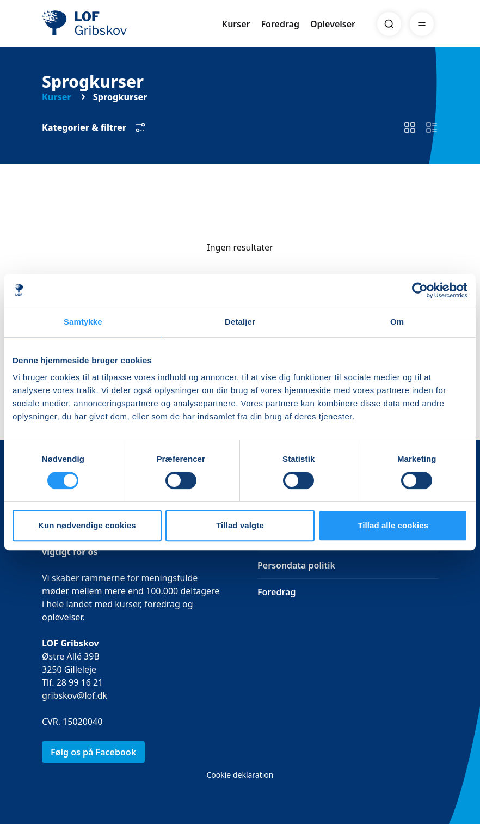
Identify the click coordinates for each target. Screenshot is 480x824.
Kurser (236, 24)
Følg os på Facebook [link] (93, 752)
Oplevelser (332, 24)
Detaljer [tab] (240, 321)
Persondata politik (296, 565)
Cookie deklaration (239, 775)
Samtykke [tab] (83, 321)
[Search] (389, 24)
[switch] (409, 128)
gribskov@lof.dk (74, 695)
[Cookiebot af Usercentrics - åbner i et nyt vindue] (419, 290)
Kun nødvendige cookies (87, 525)
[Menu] (422, 24)
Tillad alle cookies (393, 525)
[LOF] (121, 24)
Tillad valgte (240, 525)
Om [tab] (397, 321)
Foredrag (280, 24)
